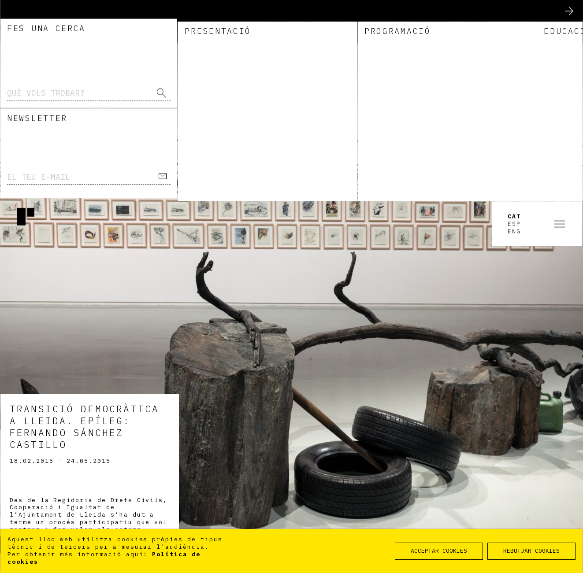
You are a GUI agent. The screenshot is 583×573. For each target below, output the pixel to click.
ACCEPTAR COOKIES (439, 551)
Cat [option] (514, 15)
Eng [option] (514, 29)
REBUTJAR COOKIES (531, 551)
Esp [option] (514, 22)
